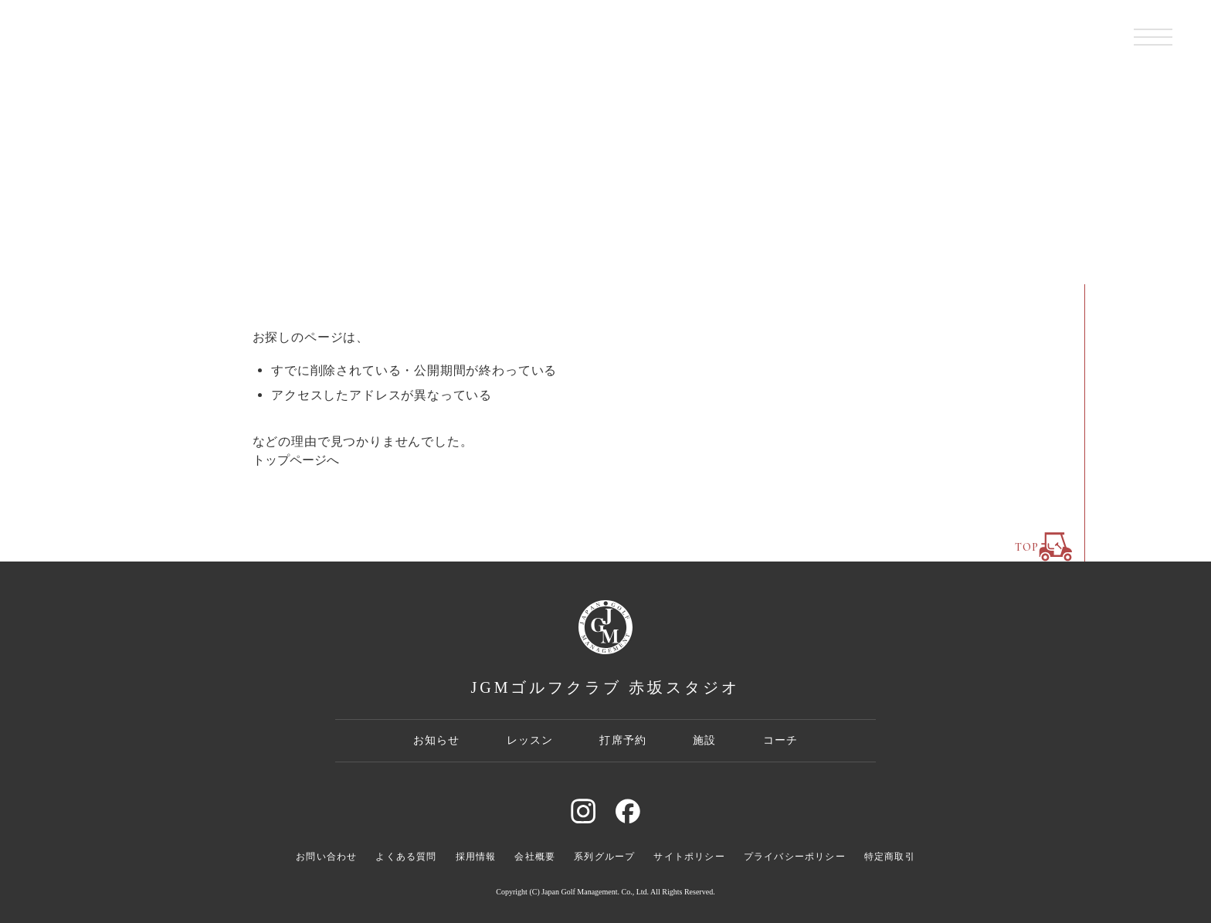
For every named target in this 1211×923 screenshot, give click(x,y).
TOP (1044, 547)
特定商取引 (889, 856)
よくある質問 (405, 856)
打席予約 (622, 740)
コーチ (781, 740)
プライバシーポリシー (795, 856)
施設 (704, 740)
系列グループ (604, 856)
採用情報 (476, 856)
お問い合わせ (326, 856)
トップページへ (296, 460)
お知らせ (436, 740)
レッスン (530, 740)
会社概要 (534, 856)
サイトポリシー (688, 856)
